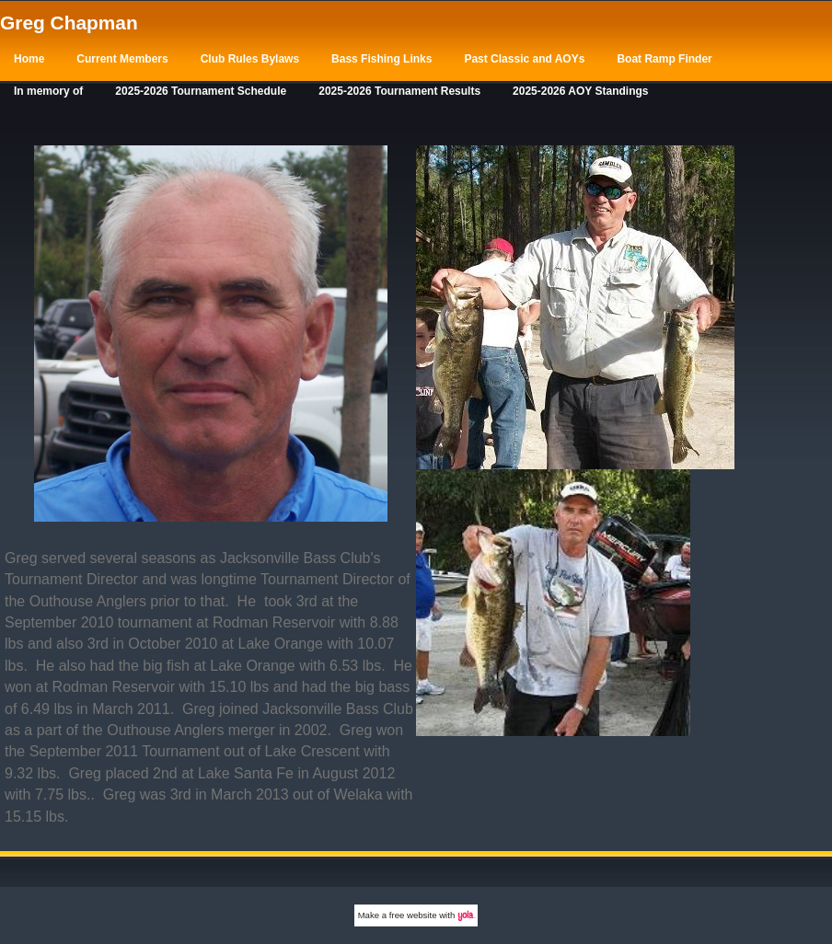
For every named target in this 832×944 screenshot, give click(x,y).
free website (413, 915)
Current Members (122, 58)
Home (29, 58)
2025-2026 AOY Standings (580, 91)
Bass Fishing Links (381, 58)
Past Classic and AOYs (524, 58)
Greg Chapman (69, 22)
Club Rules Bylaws (250, 58)
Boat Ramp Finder (664, 58)
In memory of (48, 91)
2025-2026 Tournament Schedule (200, 91)
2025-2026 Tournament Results (399, 91)
